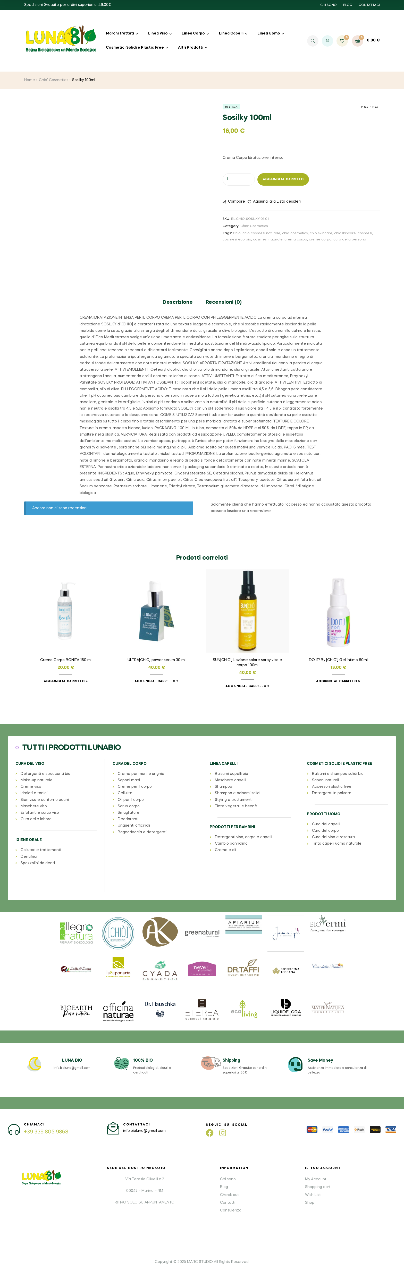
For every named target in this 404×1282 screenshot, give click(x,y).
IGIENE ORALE (28, 840)
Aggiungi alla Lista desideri (277, 201)
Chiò (237, 233)
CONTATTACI (369, 5)
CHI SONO (328, 5)
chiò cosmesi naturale (261, 233)
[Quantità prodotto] (239, 179)
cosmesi (365, 233)
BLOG (347, 5)
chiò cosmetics (295, 233)
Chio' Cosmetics (53, 80)
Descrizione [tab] (178, 302)
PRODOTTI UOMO (323, 814)
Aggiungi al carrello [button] (64, 681)
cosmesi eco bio (237, 239)
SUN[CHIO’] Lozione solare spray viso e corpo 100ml (247, 662)
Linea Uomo (268, 33)
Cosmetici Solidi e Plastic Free (135, 47)
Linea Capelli (231, 33)
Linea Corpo (193, 33)
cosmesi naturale (268, 239)
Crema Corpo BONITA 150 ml (65, 660)
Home (29, 80)
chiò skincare (321, 233)
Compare (236, 201)
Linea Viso (158, 33)
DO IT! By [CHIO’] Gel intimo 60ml (338, 660)
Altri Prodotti (190, 47)
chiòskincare (345, 233)
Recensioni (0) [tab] (224, 302)
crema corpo (295, 239)
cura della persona (349, 239)
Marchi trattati (120, 33)
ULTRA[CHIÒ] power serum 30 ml (157, 660)
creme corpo (320, 239)
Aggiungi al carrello (283, 179)
